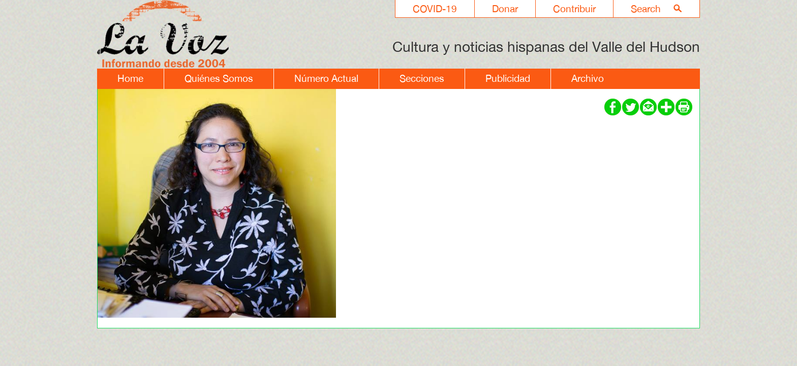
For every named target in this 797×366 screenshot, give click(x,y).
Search (646, 9)
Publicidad (507, 78)
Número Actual (326, 78)
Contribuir (574, 9)
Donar (505, 9)
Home (130, 78)
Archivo (587, 78)
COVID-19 (435, 9)
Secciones (422, 78)
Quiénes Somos (219, 78)
